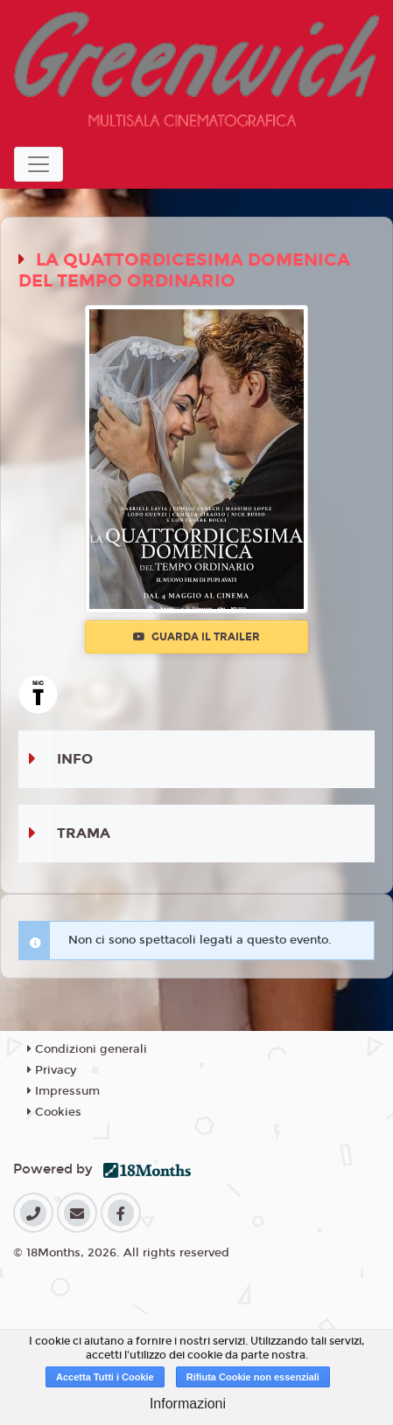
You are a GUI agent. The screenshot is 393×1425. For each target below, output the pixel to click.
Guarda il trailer (196, 637)
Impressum (63, 1091)
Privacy (51, 1070)
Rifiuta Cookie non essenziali (252, 1377)
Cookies (54, 1112)
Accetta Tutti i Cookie (105, 1377)
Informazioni (188, 1403)
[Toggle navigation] (38, 164)
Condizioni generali (87, 1049)
